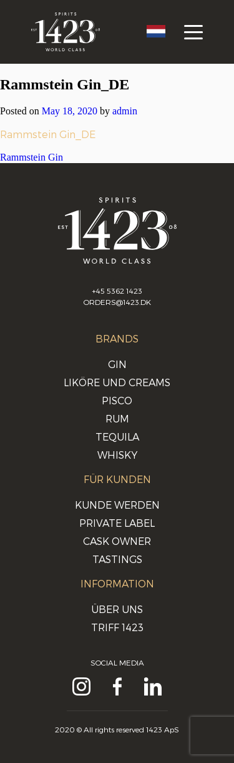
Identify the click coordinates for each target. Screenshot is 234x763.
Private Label (117, 523)
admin (124, 111)
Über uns (117, 609)
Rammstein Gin (31, 157)
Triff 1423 (117, 627)
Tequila (117, 436)
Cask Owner (117, 541)
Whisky (117, 455)
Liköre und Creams (117, 382)
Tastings (117, 559)
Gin (117, 364)
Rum (117, 418)
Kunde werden (117, 505)
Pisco (117, 400)
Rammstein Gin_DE (47, 134)
